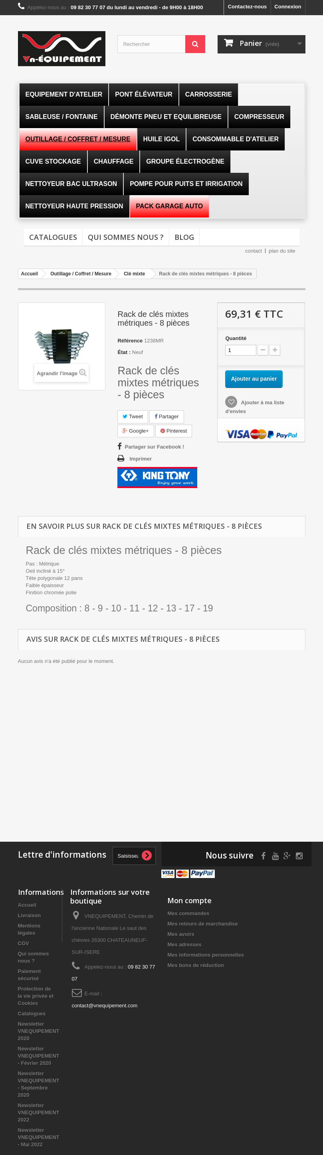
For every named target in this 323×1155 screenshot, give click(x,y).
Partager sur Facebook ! (154, 447)
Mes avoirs (180, 934)
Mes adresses (184, 944)
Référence (130, 341)
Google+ (136, 431)
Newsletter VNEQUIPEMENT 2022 (38, 1112)
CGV (23, 943)
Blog (184, 237)
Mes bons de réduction (195, 965)
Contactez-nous (247, 7)
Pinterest (174, 431)
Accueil (27, 905)
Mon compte (189, 900)
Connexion (287, 7)
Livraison (29, 915)
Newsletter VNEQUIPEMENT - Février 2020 (38, 1056)
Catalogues (53, 237)
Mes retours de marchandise (202, 924)
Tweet (133, 416)
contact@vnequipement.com (105, 1006)
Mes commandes (188, 913)
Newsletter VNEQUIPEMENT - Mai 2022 (38, 1137)
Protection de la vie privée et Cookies (36, 996)
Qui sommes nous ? (126, 237)
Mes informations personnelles (205, 955)
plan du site (282, 251)
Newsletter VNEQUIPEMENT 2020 (38, 1031)
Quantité (235, 338)
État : (124, 352)
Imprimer (140, 459)
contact (253, 251)
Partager (166, 416)
